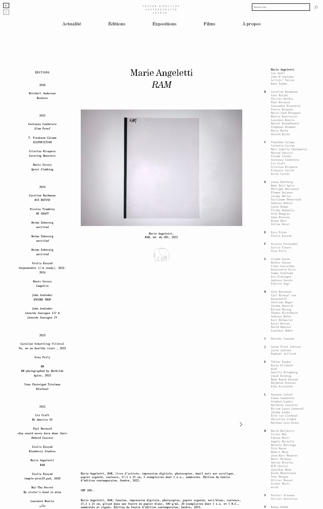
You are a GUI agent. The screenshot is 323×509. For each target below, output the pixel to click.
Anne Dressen (280, 484)
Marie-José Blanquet (286, 380)
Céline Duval (280, 491)
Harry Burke (279, 397)
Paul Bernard (280, 369)
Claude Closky (281, 423)
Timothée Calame (283, 409)
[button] (234, 424)
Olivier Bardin (282, 365)
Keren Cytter (280, 440)
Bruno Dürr (279, 487)
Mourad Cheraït (282, 419)
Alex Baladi (279, 362)
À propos (251, 24)
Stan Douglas (280, 480)
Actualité (71, 24)
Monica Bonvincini (284, 383)
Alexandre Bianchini (286, 372)
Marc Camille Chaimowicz (289, 416)
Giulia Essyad (281, 503)
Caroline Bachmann (284, 358)
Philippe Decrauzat (285, 456)
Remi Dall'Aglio (283, 452)
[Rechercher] (316, 7)
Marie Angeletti (283, 336)
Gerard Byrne (280, 401)
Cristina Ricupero (284, 433)
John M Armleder (283, 343)
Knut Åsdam (279, 350)
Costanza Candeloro (285, 426)
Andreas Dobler (282, 470)
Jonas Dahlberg (282, 448)
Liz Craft (278, 430)
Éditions (116, 24)
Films (209, 24)
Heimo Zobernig (42, 492)
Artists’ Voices (283, 347)
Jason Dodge (279, 473)
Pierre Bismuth (282, 376)
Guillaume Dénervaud (286, 466)
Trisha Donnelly (283, 477)
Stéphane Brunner (283, 394)
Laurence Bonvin (283, 386)
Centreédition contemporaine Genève (161, 9)
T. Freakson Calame (42, 407)
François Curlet (283, 437)
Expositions (165, 24)
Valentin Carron (283, 412)
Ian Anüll (278, 340)
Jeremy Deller (281, 463)
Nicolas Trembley (42, 478)
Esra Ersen (279, 499)
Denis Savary (42, 434)
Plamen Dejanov (282, 459)
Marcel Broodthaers (285, 390)
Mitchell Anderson (42, 362)
